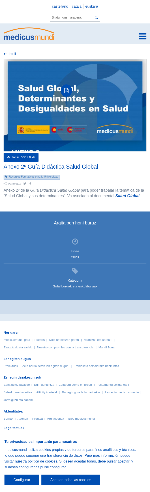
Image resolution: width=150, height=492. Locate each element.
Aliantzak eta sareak (97, 339)
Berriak (8, 418)
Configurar (21, 480)
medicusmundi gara (17, 339)
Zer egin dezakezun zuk (22, 377)
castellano (60, 6)
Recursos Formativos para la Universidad (33, 176)
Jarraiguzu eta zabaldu (19, 400)
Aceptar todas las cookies (70, 480)
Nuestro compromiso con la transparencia (65, 347)
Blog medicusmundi (81, 418)
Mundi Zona (107, 347)
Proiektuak (11, 366)
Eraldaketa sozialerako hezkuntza (96, 366)
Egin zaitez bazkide (17, 384)
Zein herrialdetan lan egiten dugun (45, 366)
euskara (91, 6)
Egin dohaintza (44, 384)
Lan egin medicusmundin (122, 392)
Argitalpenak (55, 418)
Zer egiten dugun (17, 359)
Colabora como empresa (75, 384)
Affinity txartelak (47, 392)
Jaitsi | (23, 157)
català (76, 6)
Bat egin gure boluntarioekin (81, 392)
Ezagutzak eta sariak (18, 347)
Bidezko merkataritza (18, 392)
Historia (39, 339)
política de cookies (42, 461)
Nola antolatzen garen (64, 339)
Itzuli (12, 54)
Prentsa (37, 418)
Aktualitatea (13, 411)
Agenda (22, 418)
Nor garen (11, 332)
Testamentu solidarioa (111, 384)
